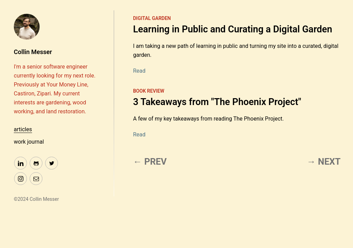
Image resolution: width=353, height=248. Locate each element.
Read (139, 71)
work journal (29, 141)
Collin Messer (33, 51)
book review (148, 91)
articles (23, 129)
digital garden (152, 18)
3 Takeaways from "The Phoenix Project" (217, 101)
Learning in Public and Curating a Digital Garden (232, 29)
